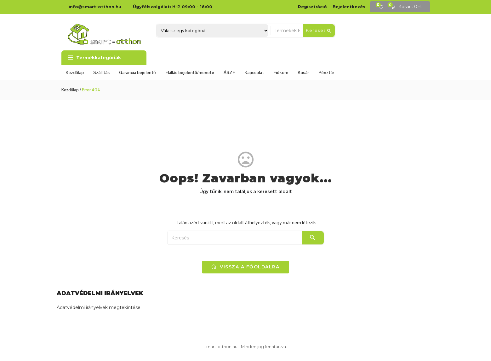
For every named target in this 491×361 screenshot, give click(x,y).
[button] (408, 7)
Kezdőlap (75, 72)
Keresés (319, 30)
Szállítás (101, 72)
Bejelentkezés (349, 6)
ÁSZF (229, 72)
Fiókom (280, 72)
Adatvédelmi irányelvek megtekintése (98, 307)
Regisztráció (312, 6)
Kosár (303, 72)
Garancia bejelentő (137, 72)
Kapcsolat (254, 72)
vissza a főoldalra (245, 267)
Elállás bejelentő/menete (189, 72)
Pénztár (326, 72)
